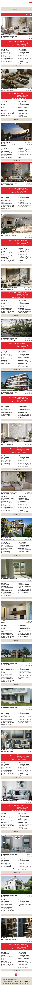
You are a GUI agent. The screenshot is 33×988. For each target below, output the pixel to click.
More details (16, 65)
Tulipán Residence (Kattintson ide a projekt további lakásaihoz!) (23, 189)
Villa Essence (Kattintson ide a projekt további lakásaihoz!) (23, 43)
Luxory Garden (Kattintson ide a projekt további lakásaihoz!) (23, 345)
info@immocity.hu (23, 983)
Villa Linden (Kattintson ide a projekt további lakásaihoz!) (23, 95)
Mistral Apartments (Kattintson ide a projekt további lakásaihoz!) (23, 242)
